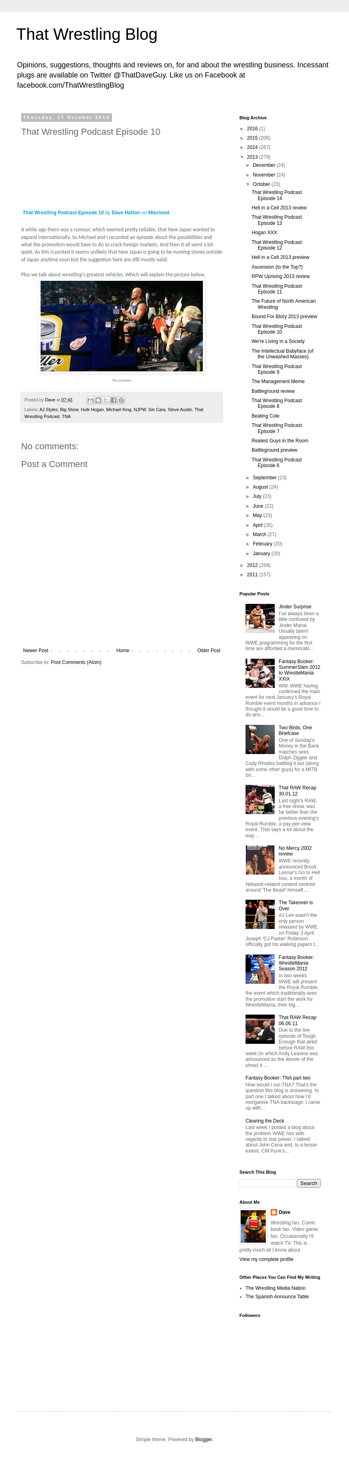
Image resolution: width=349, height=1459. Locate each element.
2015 (253, 138)
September (265, 478)
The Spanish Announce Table (277, 1297)
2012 (253, 565)
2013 (253, 157)
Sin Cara (157, 409)
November (265, 175)
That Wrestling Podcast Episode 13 (277, 220)
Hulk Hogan (92, 409)
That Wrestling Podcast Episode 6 (277, 462)
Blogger (203, 1439)
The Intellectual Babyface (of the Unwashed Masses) (282, 354)
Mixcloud (158, 213)
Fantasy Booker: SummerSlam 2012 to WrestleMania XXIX (300, 670)
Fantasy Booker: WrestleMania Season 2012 (296, 963)
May (258, 515)
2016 (253, 128)
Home (122, 650)
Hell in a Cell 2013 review (279, 208)
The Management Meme (278, 381)
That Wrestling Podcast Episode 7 (277, 428)
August (261, 487)
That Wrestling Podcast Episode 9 (277, 369)
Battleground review (273, 391)
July (258, 496)
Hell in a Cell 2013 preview (280, 257)
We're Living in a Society (278, 341)
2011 (253, 575)
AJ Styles (48, 409)
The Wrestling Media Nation (276, 1288)
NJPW (140, 409)
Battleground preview (274, 450)
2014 (253, 147)
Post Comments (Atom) (76, 662)
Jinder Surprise (295, 607)
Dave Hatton (126, 213)
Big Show (69, 409)
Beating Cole (266, 416)
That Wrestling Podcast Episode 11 (277, 289)
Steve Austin (180, 409)
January (262, 553)
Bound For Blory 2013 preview (284, 316)
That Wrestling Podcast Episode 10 (63, 213)
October (262, 184)
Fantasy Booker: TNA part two (278, 1078)
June (259, 506)
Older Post (208, 650)
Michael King (118, 409)
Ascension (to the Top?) (277, 267)
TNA (66, 416)
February (263, 544)
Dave (285, 1212)
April (258, 525)
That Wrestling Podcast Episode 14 (277, 195)
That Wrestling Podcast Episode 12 (277, 245)
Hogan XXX (264, 232)
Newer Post (35, 650)
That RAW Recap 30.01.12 (298, 790)
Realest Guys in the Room (280, 441)
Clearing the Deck (265, 1121)
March (260, 534)
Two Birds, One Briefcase (295, 730)
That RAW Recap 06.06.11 (298, 1020)
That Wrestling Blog (86, 34)
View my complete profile (266, 1259)
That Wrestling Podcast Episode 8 (277, 403)
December (265, 165)
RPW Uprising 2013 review (281, 276)
